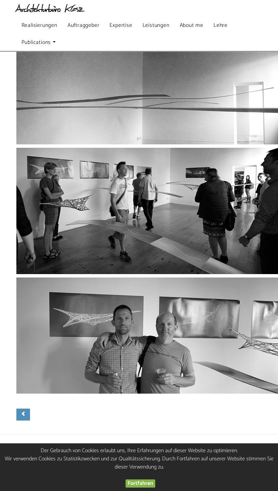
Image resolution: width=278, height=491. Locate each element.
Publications (39, 44)
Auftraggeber (84, 25)
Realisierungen (39, 25)
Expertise (120, 25)
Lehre (221, 25)
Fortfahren (140, 483)
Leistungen (156, 25)
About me (191, 25)
